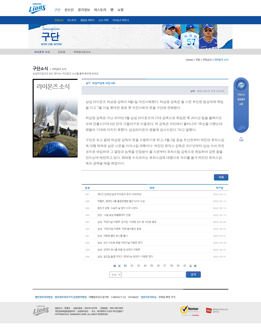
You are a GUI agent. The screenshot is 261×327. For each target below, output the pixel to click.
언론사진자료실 (148, 297)
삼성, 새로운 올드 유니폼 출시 (112, 235)
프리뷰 (61, 52)
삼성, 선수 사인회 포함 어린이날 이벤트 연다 (119, 242)
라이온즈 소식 (42, 52)
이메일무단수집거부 (99, 297)
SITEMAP (133, 297)
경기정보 (84, 10)
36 (158, 265)
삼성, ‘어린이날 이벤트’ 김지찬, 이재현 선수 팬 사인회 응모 (126, 221)
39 (178, 265)
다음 (190, 265)
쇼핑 (120, 10)
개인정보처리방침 (44, 297)
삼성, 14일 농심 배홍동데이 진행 (113, 215)
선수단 (69, 10)
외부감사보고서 (82, 52)
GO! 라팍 (103, 20)
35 (151, 265)
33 (138, 265)
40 (184, 265)
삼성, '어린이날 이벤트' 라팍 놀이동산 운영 (119, 228)
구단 (57, 10)
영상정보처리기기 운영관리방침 (71, 297)
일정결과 (241, 99)
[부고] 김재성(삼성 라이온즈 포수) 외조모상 (119, 194)
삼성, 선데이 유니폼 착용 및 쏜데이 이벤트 (118, 249)
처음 (114, 265)
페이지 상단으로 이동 (241, 139)
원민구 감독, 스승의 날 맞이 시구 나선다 (117, 208)
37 (165, 265)
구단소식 (58, 20)
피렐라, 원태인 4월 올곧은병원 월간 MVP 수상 (121, 201)
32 (131, 265)
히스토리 (71, 20)
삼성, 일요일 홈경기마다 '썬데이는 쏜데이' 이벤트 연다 (125, 256)
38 (171, 265)
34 (145, 265)
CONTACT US (118, 297)
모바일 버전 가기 (166, 297)
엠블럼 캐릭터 (87, 20)
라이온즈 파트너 (121, 20)
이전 (119, 265)
